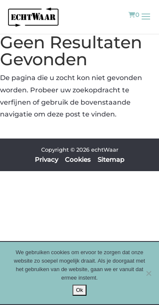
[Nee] (148, 273)
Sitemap (111, 159)
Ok (79, 290)
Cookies (78, 159)
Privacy (46, 159)
